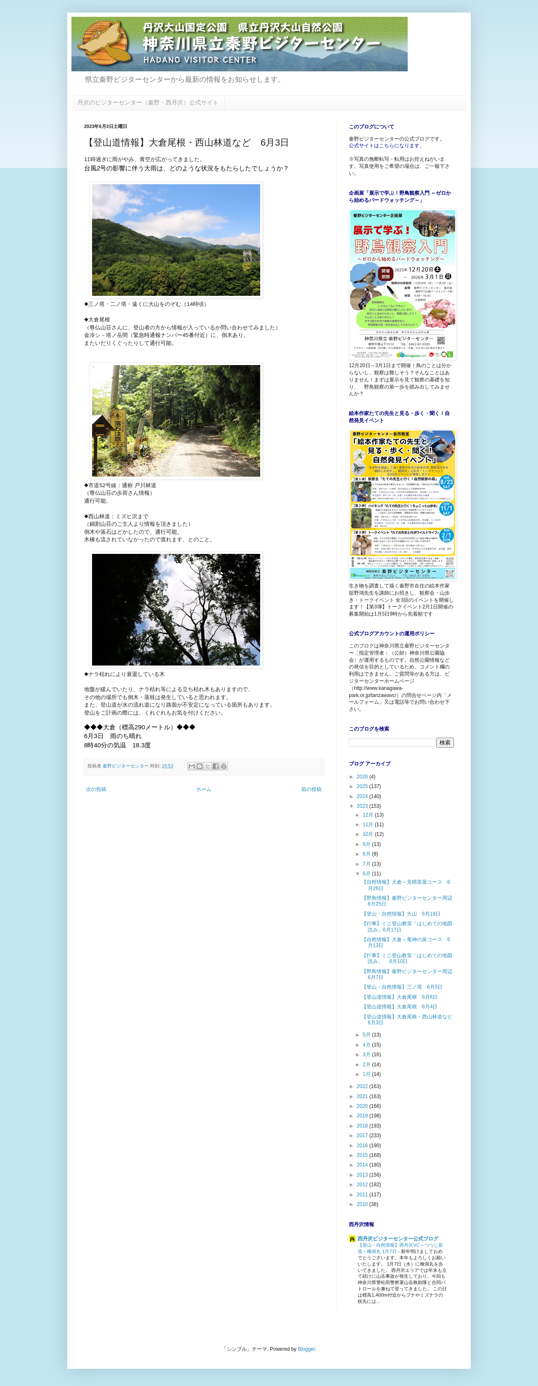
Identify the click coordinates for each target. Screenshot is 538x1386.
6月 (367, 874)
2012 (363, 1185)
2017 (363, 1135)
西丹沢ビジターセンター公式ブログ (398, 1239)
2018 (363, 1126)
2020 (363, 1106)
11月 (369, 824)
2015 (363, 1155)
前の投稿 (311, 789)
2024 (363, 796)
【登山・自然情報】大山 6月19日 (400, 914)
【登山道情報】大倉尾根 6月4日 (399, 1007)
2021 (363, 1096)
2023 (363, 806)
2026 (363, 777)
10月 (369, 834)
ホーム (203, 789)
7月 (367, 864)
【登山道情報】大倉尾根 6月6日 (399, 997)
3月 (367, 1054)
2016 (363, 1145)
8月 (367, 854)
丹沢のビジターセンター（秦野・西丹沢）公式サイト (148, 102)
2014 (363, 1165)
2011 (363, 1195)
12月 (369, 815)
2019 (363, 1116)
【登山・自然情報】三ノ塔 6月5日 (402, 987)
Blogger (306, 1349)
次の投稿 (96, 789)
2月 (367, 1065)
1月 (367, 1074)
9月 (367, 844)
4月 (367, 1045)
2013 (363, 1175)
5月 (367, 1035)
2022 (363, 1086)
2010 (363, 1204)
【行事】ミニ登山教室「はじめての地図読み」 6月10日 (406, 958)
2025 (363, 786)
